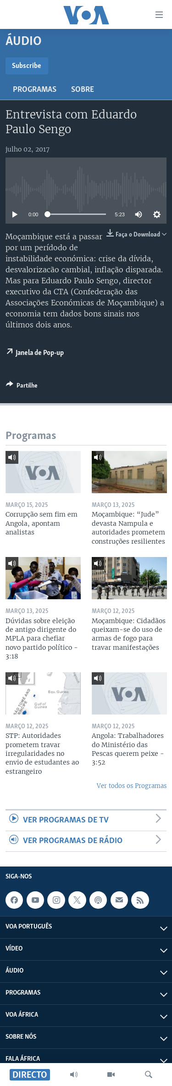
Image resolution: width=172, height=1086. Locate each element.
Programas (34, 89)
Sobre (82, 89)
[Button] (22, 387)
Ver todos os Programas (131, 786)
